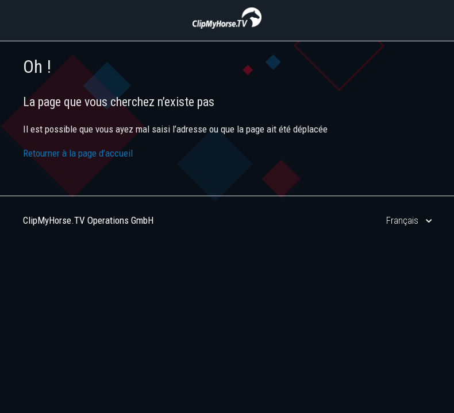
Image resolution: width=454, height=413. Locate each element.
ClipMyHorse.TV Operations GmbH (88, 220)
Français (403, 220)
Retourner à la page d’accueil (78, 153)
